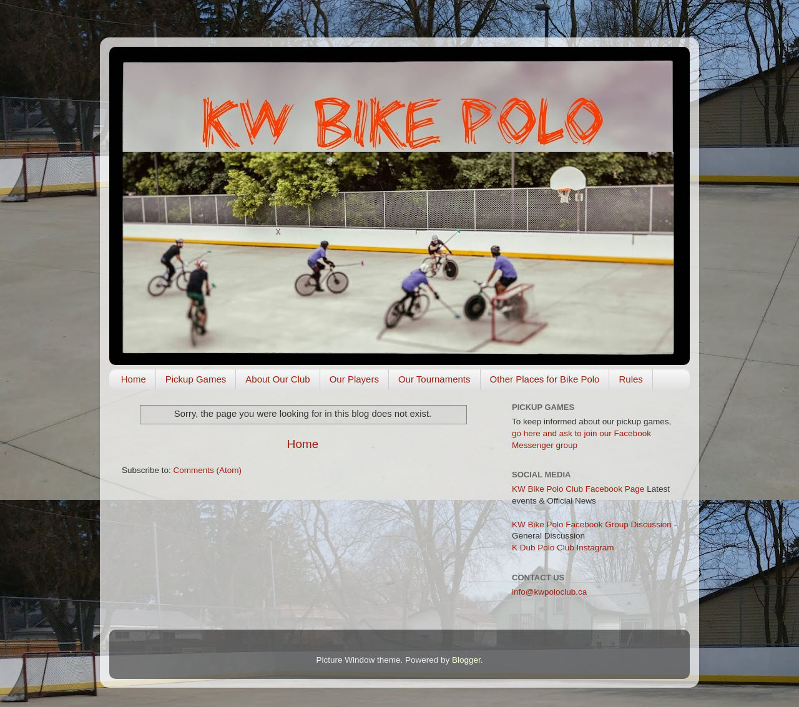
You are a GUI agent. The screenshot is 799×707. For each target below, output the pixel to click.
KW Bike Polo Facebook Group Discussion (592, 524)
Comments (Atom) (208, 470)
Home (133, 379)
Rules (630, 379)
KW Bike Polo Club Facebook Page (578, 489)
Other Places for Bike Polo (545, 379)
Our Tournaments (434, 379)
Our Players (354, 379)
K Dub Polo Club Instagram (563, 547)
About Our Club (277, 379)
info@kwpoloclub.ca (549, 592)
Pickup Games (196, 379)
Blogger (466, 660)
